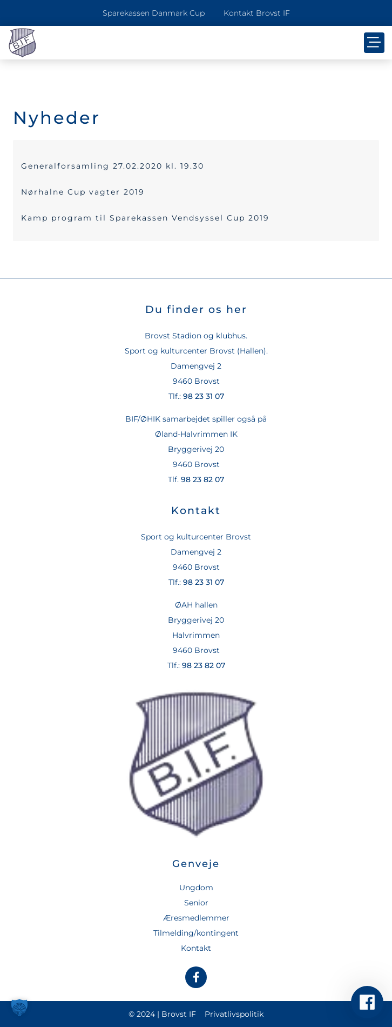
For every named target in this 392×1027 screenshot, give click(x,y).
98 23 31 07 (203, 396)
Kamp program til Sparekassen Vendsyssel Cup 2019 (145, 218)
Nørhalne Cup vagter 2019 (83, 192)
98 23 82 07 (202, 479)
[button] (374, 42)
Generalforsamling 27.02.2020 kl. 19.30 (112, 166)
